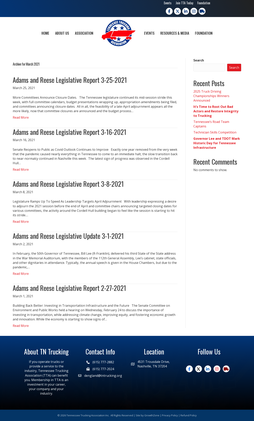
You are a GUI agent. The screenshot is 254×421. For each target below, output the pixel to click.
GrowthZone (151, 415)
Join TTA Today (184, 3)
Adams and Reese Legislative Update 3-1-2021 (68, 236)
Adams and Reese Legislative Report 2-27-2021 (69, 288)
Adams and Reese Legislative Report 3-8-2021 (68, 184)
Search (198, 60)
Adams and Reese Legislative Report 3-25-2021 (70, 80)
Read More (21, 117)
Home (45, 33)
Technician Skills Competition (214, 132)
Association (84, 33)
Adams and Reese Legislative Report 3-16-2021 (69, 132)
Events (167, 3)
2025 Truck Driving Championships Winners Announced (211, 96)
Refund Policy (188, 415)
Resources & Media (174, 33)
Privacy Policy (170, 415)
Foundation (203, 3)
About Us (62, 33)
